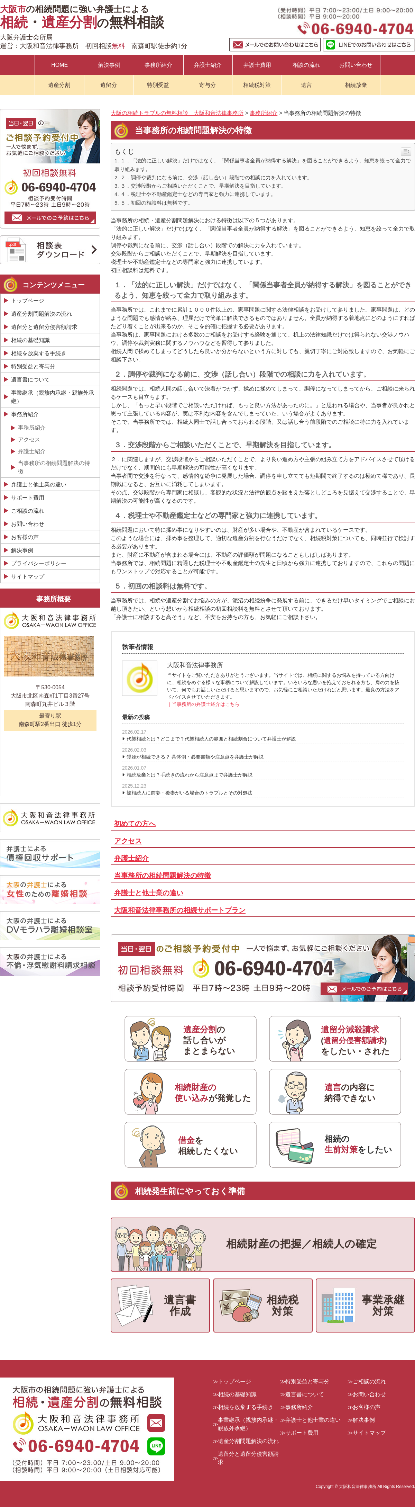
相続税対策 (257, 85)
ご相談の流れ (27, 511)
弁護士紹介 (208, 65)
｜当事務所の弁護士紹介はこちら (203, 704)
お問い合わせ (355, 65)
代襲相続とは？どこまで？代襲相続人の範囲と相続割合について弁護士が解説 (211, 739)
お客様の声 (25, 537)
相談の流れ (306, 65)
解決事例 (109, 65)
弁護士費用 (257, 65)
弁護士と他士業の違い (148, 893)
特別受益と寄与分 (33, 366)
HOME (59, 65)
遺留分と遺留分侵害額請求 (44, 327)
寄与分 (207, 85)
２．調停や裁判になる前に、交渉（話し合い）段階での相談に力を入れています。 (216, 177)
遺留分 (108, 85)
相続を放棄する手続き (38, 353)
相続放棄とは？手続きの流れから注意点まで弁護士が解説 (189, 775)
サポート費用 (27, 498)
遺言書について (30, 380)
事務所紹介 (158, 65)
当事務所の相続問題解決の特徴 (162, 875)
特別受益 (158, 85)
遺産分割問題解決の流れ (41, 314)
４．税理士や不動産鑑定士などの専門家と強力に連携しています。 (198, 194)
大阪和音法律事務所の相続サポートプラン (180, 910)
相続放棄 (356, 85)
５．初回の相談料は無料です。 (156, 203)
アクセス (128, 841)
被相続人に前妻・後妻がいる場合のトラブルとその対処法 (189, 793)
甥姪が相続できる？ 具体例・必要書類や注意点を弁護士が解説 (195, 757)
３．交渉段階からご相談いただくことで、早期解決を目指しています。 (203, 186)
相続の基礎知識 (30, 340)
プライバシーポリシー (38, 563)
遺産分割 (59, 85)
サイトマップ (27, 577)
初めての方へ (135, 823)
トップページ (27, 301)
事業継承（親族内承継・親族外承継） (52, 397)
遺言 (306, 85)
